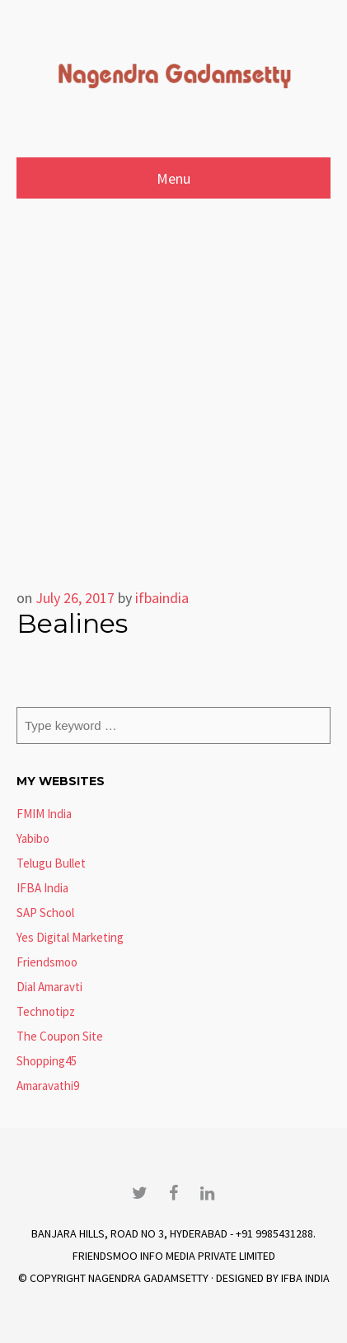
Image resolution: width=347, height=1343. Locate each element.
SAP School (45, 912)
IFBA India (42, 888)
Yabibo (32, 838)
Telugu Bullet (51, 863)
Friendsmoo (46, 962)
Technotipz (45, 1011)
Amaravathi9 (47, 1085)
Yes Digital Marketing (70, 937)
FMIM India (44, 813)
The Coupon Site (59, 1036)
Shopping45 (46, 1061)
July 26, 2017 (75, 597)
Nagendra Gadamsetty (148, 1277)
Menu (173, 178)
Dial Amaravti (49, 986)
